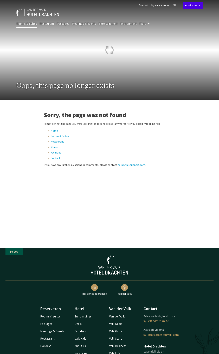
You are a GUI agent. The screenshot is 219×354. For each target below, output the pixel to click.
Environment (128, 24)
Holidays (45, 346)
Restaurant (47, 24)
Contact (144, 5)
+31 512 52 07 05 (156, 321)
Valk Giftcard (117, 331)
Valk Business (117, 346)
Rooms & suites (50, 316)
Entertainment (108, 24)
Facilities (56, 152)
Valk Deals (115, 324)
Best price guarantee (94, 289)
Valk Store (115, 338)
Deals (78, 324)
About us (80, 346)
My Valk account (160, 5)
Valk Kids (80, 338)
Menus (54, 147)
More (145, 24)
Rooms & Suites (26, 24)
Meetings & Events (84, 24)
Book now (192, 5)
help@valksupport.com (131, 165)
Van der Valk (125, 289)
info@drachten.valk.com (161, 335)
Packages (63, 24)
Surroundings (83, 316)
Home (54, 130)
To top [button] (14, 251)
